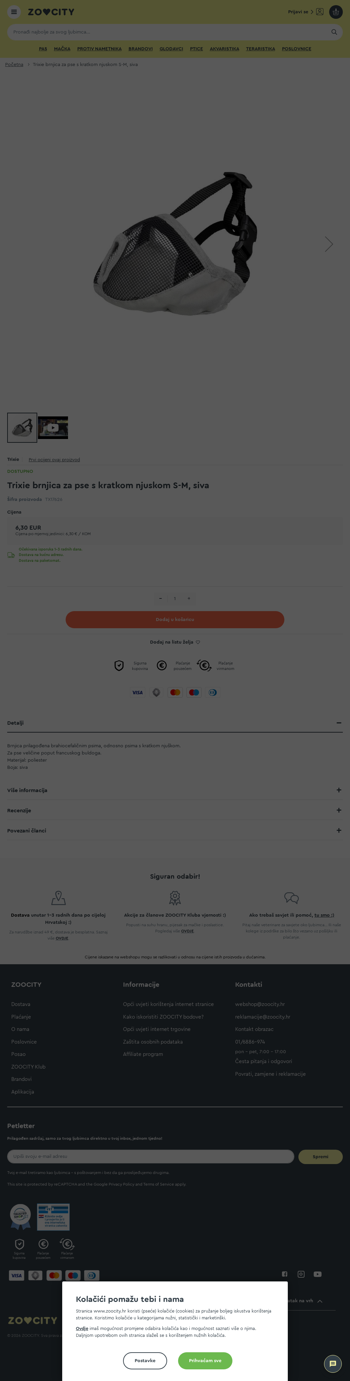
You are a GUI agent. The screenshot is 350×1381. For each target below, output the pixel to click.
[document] (178, 1334)
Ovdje (82, 1328)
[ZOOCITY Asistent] (333, 1364)
